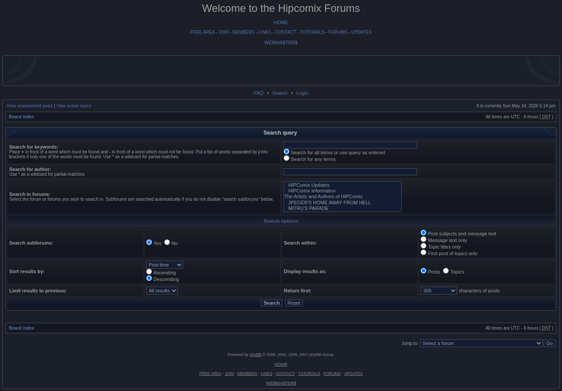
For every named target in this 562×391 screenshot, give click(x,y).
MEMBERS (244, 32)
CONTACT (285, 32)
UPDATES (361, 32)
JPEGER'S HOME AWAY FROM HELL (343, 203)
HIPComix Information (343, 191)
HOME (281, 22)
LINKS (265, 32)
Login (302, 93)
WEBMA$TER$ (281, 42)
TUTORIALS (312, 32)
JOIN (224, 32)
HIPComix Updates (343, 185)
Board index (21, 116)
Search (280, 93)
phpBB (255, 354)
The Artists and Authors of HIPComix (343, 196)
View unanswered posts (30, 105)
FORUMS (337, 32)
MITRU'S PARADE (343, 208)
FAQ (258, 93)
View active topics (74, 105)
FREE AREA (202, 32)
